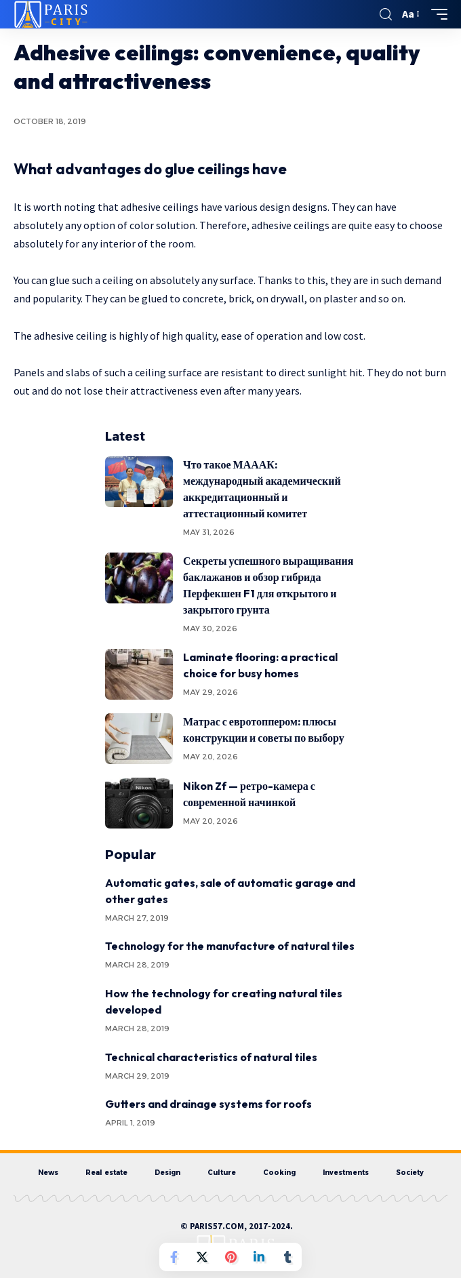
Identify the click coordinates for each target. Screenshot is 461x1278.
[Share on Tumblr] (287, 1257)
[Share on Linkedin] (259, 1257)
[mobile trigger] (435, 14)
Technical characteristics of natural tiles (211, 1057)
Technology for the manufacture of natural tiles (230, 946)
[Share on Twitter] (202, 1257)
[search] (385, 14)
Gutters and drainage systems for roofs (208, 1104)
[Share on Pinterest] (230, 1257)
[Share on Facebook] (173, 1257)
